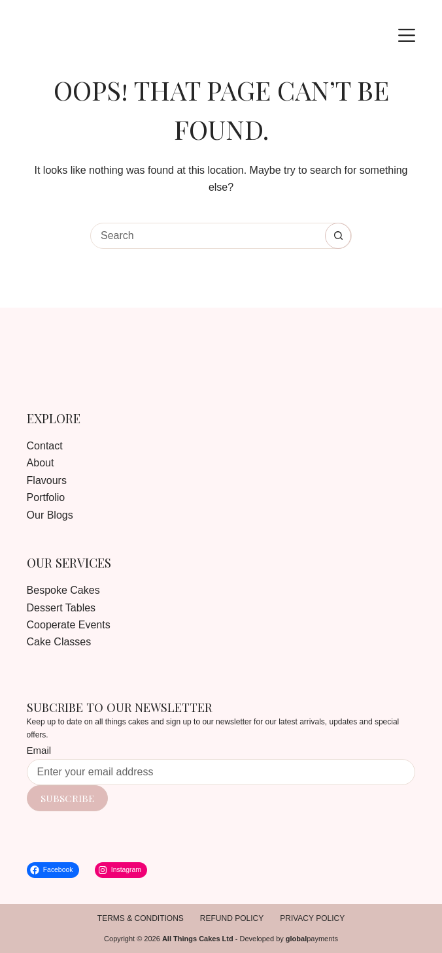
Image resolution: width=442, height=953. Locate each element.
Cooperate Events (68, 624)
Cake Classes (59, 641)
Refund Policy (232, 918)
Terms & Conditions (140, 918)
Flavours (47, 480)
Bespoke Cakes (63, 590)
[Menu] (406, 35)
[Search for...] (208, 236)
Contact (45, 445)
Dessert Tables (61, 607)
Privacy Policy (312, 918)
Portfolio (46, 497)
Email (39, 750)
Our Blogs (50, 515)
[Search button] (338, 236)
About (40, 462)
